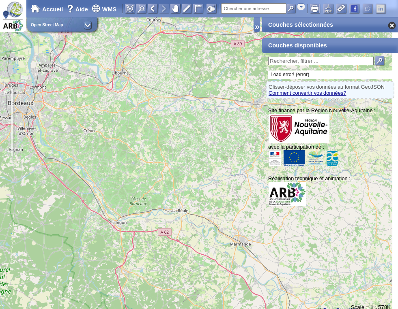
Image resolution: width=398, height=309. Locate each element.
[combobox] (301, 6)
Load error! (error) (290, 74)
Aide (78, 9)
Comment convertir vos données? (307, 93)
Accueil (46, 9)
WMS (104, 9)
